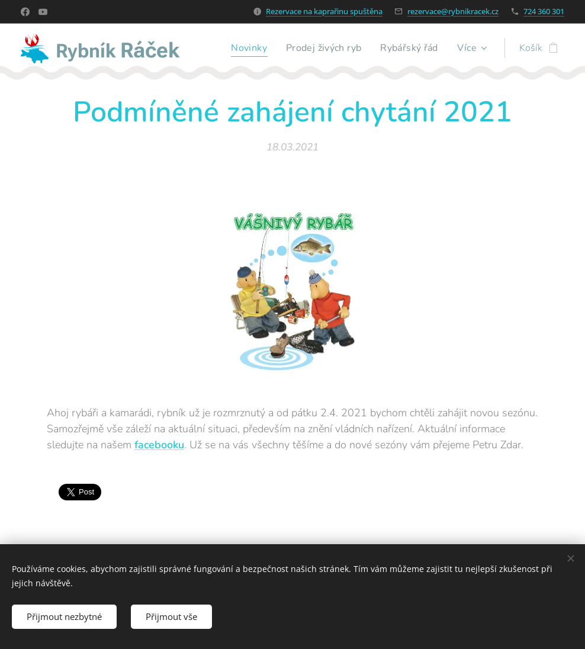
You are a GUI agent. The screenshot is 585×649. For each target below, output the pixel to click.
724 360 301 (543, 11)
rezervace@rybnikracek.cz (453, 11)
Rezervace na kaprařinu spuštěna (324, 11)
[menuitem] (244, 48)
